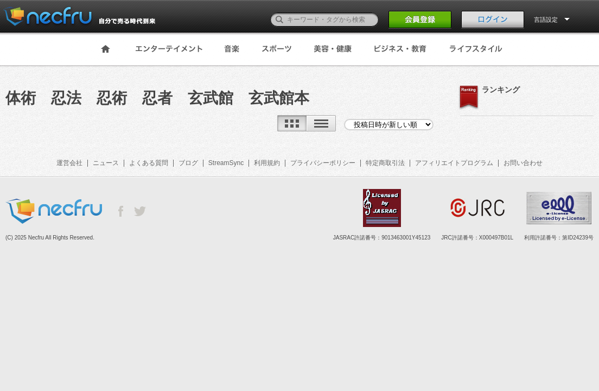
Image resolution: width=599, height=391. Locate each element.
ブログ (188, 163)
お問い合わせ (523, 163)
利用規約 (267, 163)
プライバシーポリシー (322, 163)
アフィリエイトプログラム (454, 163)
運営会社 (69, 163)
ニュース (106, 163)
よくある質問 (148, 163)
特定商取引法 (385, 163)
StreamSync (226, 163)
